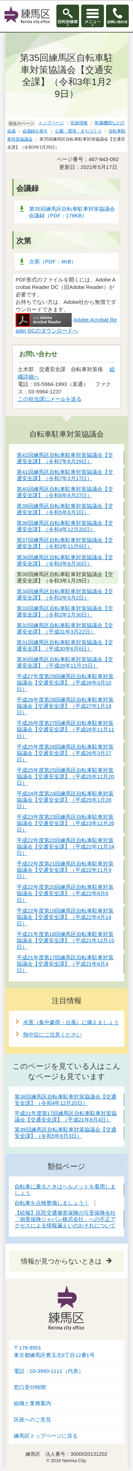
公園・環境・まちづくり (78, 131)
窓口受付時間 (30, 1387)
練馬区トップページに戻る (46, 1436)
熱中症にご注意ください (52, 1035)
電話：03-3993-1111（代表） (49, 1371)
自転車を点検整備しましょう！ (52, 1203)
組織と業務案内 (32, 1403)
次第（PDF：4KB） (52, 262)
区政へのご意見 (32, 1419)
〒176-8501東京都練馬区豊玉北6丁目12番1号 (54, 1351)
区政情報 (79, 122)
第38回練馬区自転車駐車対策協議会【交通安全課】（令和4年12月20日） (65, 1100)
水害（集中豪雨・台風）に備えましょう (71, 1022)
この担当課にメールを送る (50, 399)
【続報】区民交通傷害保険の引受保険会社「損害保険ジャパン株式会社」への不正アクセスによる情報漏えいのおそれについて (65, 1219)
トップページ (51, 122)
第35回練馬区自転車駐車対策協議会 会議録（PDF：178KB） (74, 212)
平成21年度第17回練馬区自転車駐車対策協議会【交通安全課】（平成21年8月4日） (66, 1116)
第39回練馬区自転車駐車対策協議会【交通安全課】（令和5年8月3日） (65, 1132)
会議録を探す (35, 131)
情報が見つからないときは (61, 1261)
